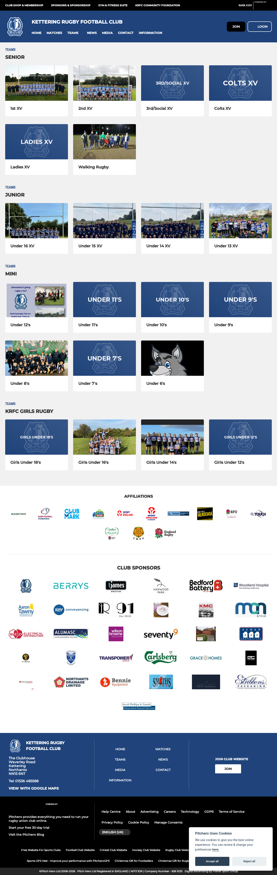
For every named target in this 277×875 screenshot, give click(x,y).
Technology (190, 812)
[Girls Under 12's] (240, 437)
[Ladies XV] (36, 141)
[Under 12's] (36, 299)
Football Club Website (80, 850)
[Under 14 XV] (172, 220)
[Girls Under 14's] (172, 437)
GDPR (209, 812)
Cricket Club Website (113, 850)
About (130, 812)
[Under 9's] (240, 299)
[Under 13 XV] (240, 220)
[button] (36, 33)
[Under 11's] (104, 299)
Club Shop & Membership (24, 5)
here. (215, 849)
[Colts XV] (240, 83)
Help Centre (111, 812)
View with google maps (34, 788)
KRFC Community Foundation (157, 5)
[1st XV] (36, 83)
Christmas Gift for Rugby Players (179, 860)
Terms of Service (232, 812)
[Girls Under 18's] (36, 437)
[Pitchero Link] (263, 7)
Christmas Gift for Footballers (134, 860)
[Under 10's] (172, 299)
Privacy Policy (112, 822)
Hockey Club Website (146, 850)
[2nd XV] (104, 83)
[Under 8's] (36, 358)
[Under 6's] (172, 358)
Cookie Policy (138, 822)
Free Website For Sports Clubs (41, 850)
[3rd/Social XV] (172, 83)
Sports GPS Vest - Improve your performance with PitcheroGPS (68, 860)
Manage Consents (168, 822)
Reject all (249, 861)
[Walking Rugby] (104, 141)
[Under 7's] (104, 358)
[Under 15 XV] (104, 220)
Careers (170, 812)
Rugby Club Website (178, 850)
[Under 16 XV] (36, 220)
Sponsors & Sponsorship (70, 5)
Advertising (149, 812)
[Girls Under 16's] (104, 437)
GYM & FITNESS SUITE (112, 5)
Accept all (212, 861)
